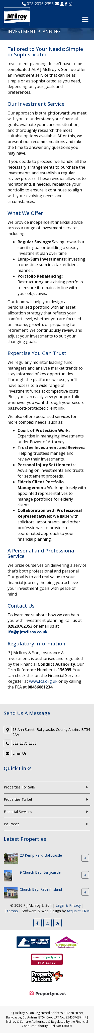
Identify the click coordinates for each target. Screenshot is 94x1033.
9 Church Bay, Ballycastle (40, 872)
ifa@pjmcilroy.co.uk (28, 632)
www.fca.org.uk (43, 681)
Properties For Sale (19, 787)
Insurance (12, 824)
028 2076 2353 (38, 4)
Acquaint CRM (78, 910)
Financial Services (18, 811)
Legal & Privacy (68, 905)
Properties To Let (18, 799)
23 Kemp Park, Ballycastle (41, 855)
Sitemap (11, 910)
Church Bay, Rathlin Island (41, 889)
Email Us (20, 753)
